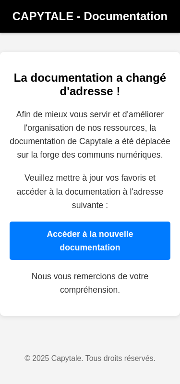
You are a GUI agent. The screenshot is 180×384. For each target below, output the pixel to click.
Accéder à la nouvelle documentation (90, 240)
